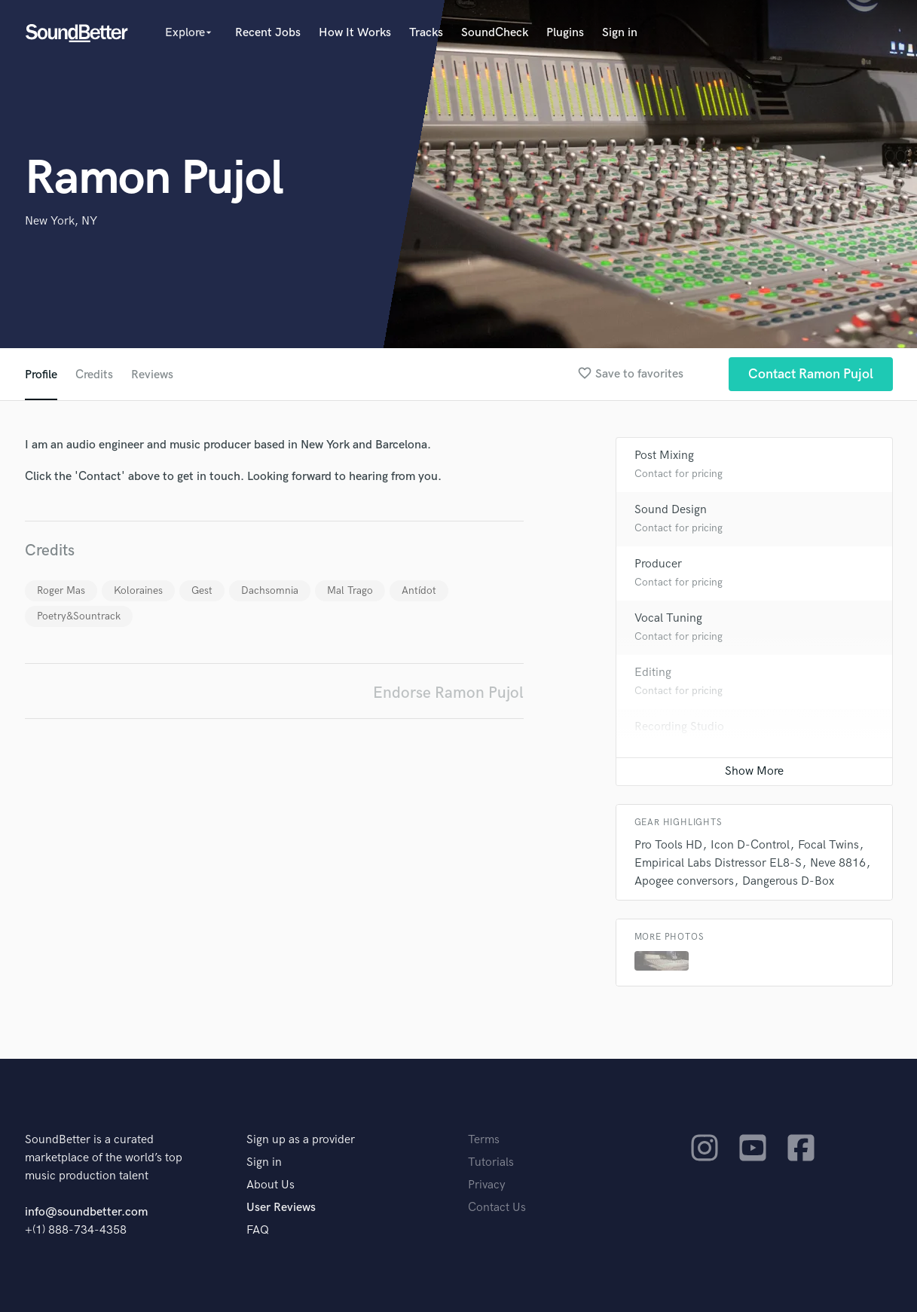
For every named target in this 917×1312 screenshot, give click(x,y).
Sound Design (670, 510)
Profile (41, 375)
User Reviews (281, 1207)
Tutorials (491, 1162)
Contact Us (497, 1207)
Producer (658, 564)
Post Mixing (664, 455)
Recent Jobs (268, 33)
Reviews (152, 375)
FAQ (257, 1230)
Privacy (487, 1185)
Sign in (619, 33)
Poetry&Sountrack (79, 616)
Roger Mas (61, 590)
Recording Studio (679, 727)
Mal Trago (350, 590)
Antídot (419, 590)
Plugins (565, 33)
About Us (270, 1185)
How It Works (355, 33)
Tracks (426, 33)
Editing (652, 672)
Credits (94, 375)
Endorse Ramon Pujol (448, 693)
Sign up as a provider (300, 1140)
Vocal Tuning (668, 618)
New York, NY (61, 221)
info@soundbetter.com (86, 1212)
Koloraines (138, 590)
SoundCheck (494, 33)
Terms (484, 1140)
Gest (201, 590)
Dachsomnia (269, 590)
